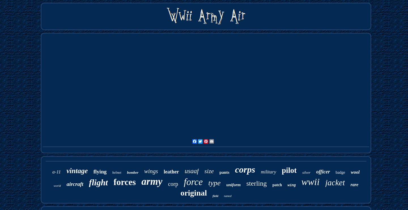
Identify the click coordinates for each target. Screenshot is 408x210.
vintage (77, 171)
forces (125, 182)
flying (100, 172)
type (214, 183)
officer (323, 172)
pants (225, 172)
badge (340, 172)
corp (173, 184)
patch (277, 185)
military (268, 172)
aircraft (75, 184)
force (193, 182)
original (193, 192)
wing (292, 185)
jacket (335, 182)
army (151, 181)
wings (151, 171)
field (215, 196)
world (57, 185)
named (227, 196)
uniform (233, 185)
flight (98, 182)
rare (354, 184)
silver (306, 172)
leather (171, 172)
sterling (256, 183)
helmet (116, 173)
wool (355, 172)
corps (245, 169)
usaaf (192, 171)
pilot (289, 170)
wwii (310, 182)
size (209, 171)
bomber (132, 172)
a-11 (56, 172)
